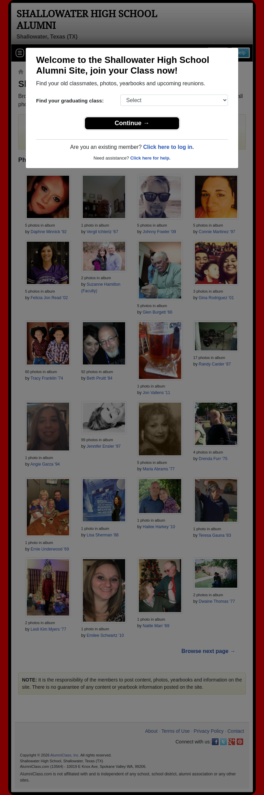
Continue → (132, 123)
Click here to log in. (168, 147)
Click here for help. (150, 158)
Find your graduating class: (70, 101)
